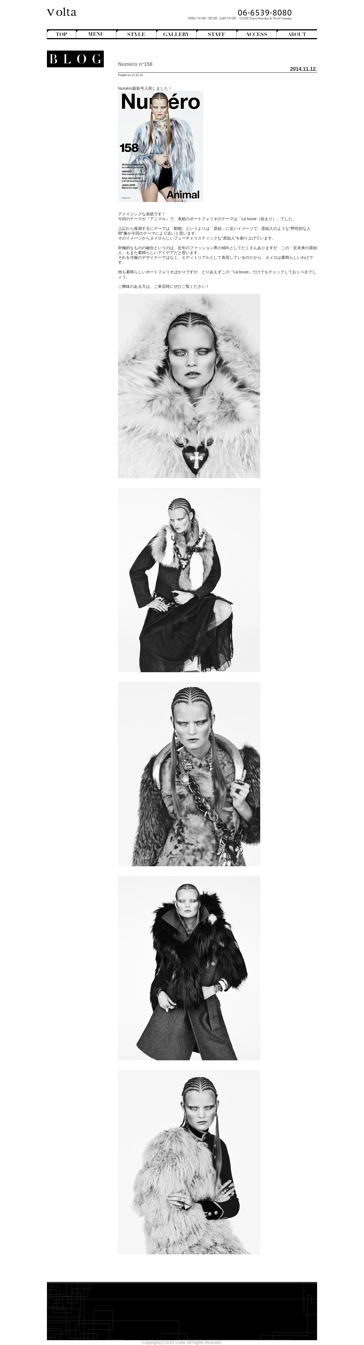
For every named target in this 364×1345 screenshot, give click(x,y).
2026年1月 (82, 268)
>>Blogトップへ (78, 336)
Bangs (76, 92)
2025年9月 (82, 287)
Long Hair (73, 112)
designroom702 (78, 313)
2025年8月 (82, 292)
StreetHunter (70, 179)
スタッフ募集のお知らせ (70, 194)
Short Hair (73, 136)
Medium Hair (70, 116)
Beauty (80, 208)
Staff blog (70, 174)
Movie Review (69, 165)
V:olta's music (66, 189)
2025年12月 (81, 273)
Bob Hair (74, 97)
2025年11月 (81, 278)
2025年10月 (81, 282)
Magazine (73, 155)
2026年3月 (82, 258)
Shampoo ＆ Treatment (71, 218)
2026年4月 (82, 253)
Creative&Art (70, 141)
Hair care (76, 213)
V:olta (77, 184)
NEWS (80, 170)
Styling (78, 228)
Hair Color (73, 107)
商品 (80, 203)
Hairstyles (75, 150)
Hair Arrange (71, 102)
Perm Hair (73, 126)
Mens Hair (73, 121)
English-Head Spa (70, 145)
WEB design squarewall (71, 318)
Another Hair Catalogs (72, 83)
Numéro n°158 (135, 64)
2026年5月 (82, 249)
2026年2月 (82, 263)
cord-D (86, 323)
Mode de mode (73, 160)
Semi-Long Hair (68, 131)
